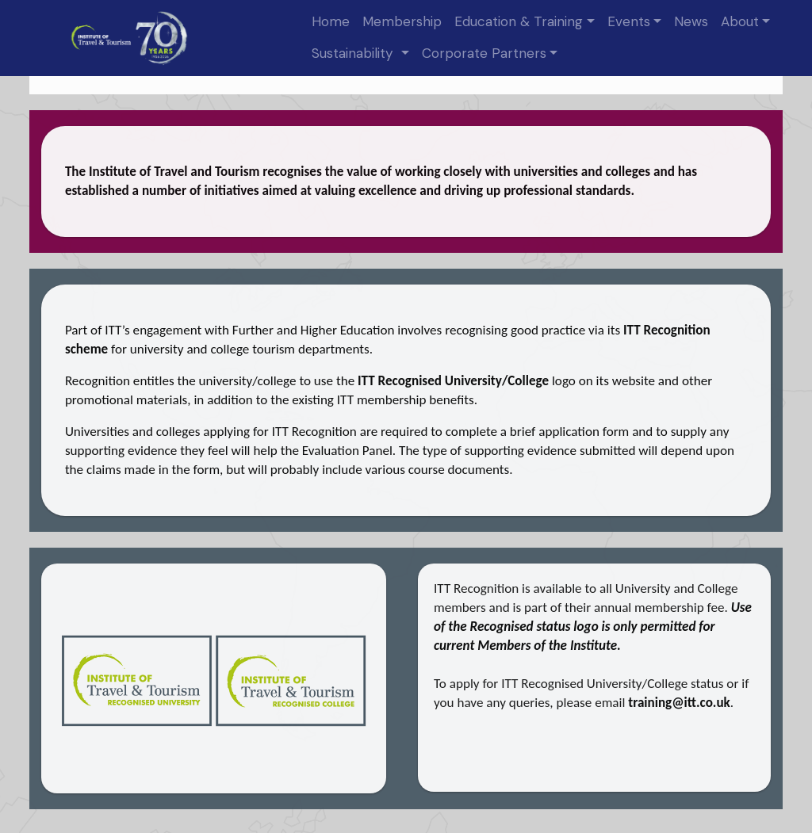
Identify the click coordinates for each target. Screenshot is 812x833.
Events (628, 21)
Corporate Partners (484, 53)
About (740, 21)
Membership (402, 21)
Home (331, 21)
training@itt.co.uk (679, 702)
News (691, 21)
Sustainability (354, 53)
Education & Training (518, 21)
